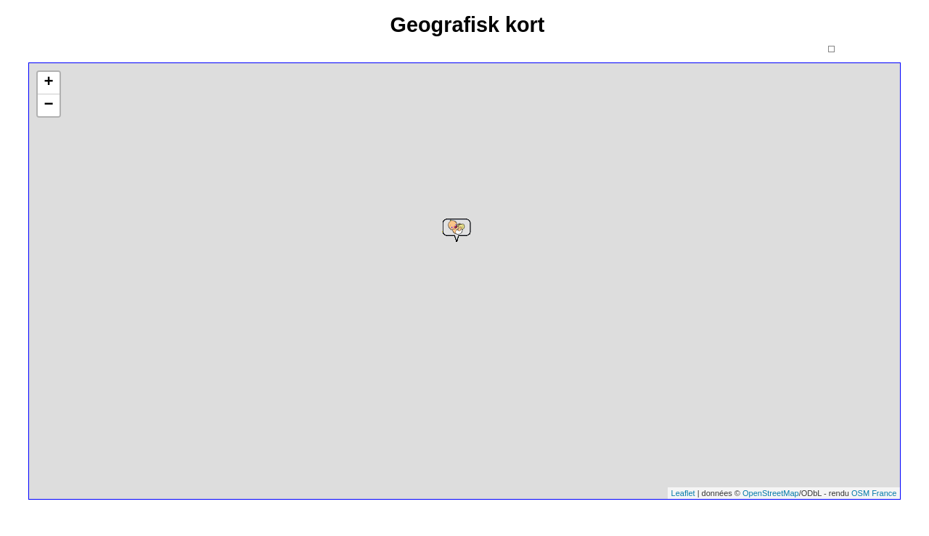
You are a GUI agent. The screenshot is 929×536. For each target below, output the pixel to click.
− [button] (48, 105)
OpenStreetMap (770, 493)
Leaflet (683, 493)
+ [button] (48, 83)
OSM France (873, 493)
